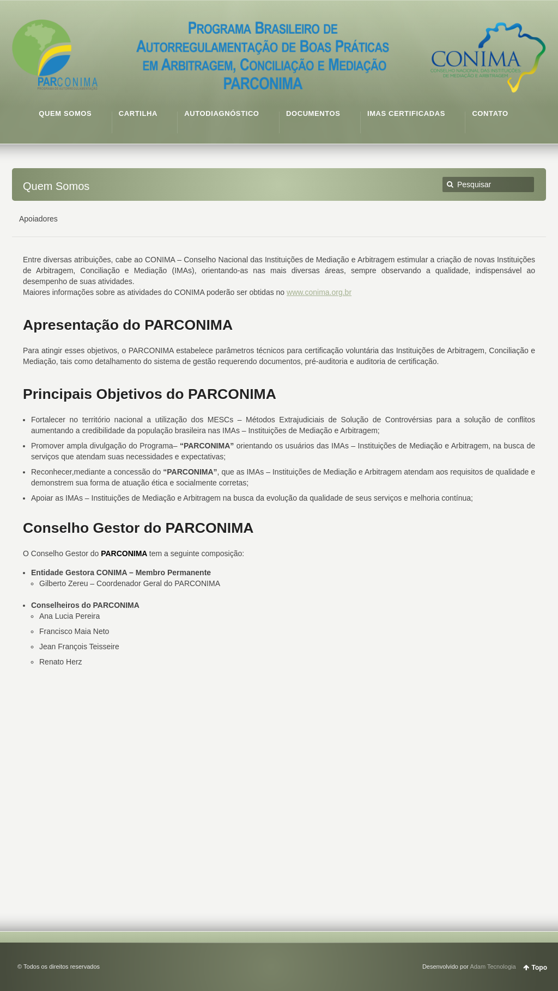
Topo (539, 967)
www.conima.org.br (319, 292)
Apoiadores (38, 218)
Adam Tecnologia (492, 966)
